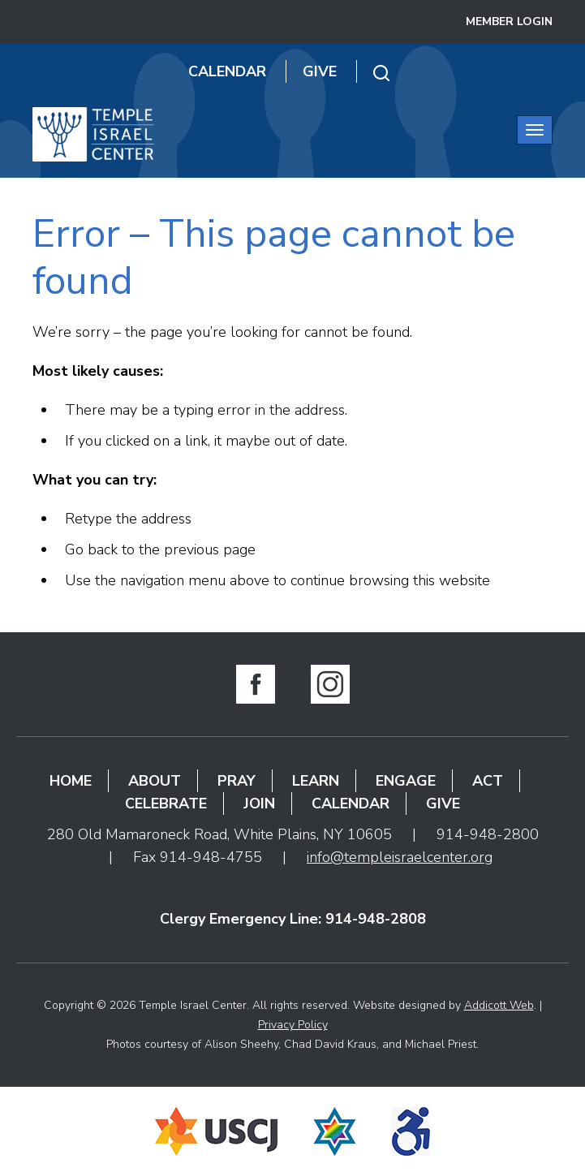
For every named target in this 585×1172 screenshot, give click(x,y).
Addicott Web (499, 1005)
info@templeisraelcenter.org (400, 857)
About (154, 781)
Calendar (227, 71)
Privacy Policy (293, 1024)
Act (487, 781)
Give (320, 71)
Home (70, 781)
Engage (406, 781)
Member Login (509, 21)
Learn (315, 781)
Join (259, 803)
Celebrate (166, 803)
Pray (236, 781)
